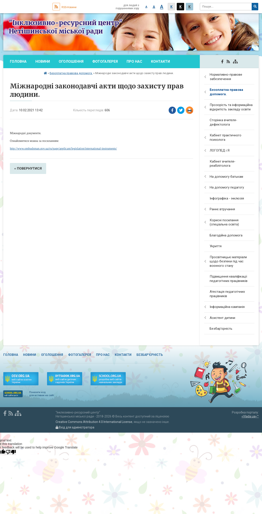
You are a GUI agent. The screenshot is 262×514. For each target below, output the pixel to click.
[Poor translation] (10, 452)
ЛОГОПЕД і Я (219, 150)
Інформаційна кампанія (227, 307)
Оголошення (71, 61)
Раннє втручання (222, 209)
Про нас (134, 61)
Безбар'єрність (24, 75)
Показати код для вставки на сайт (41, 394)
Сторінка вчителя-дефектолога (223, 122)
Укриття (216, 246)
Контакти (160, 61)
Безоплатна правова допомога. (71, 73)
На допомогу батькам (226, 177)
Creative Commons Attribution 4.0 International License (94, 422)
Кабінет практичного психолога (225, 137)
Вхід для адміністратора (75, 427)
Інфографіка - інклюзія (227, 198)
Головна (18, 61)
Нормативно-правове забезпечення (226, 77)
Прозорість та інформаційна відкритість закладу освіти (231, 107)
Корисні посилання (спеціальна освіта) (224, 222)
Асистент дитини (222, 318)
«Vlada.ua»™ (250, 416)
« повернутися (28, 168)
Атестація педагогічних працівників (227, 294)
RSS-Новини (64, 7)
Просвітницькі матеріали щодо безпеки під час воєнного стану (228, 261)
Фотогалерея (105, 61)
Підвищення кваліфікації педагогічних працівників (228, 278)
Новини (42, 61)
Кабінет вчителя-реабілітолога (222, 163)
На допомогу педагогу (227, 187)
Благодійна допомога (226, 235)
